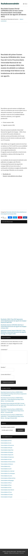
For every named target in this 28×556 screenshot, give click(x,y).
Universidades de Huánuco (7, 464)
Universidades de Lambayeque (8, 473)
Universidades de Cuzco (6, 459)
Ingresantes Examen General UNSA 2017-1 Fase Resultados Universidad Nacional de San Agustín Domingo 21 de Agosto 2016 (13, 332)
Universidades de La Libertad (7, 471)
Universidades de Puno (6, 487)
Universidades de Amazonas (7, 445)
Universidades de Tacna (6, 492)
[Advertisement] (14, 38)
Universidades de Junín (6, 468)
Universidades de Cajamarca (7, 457)
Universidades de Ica (5, 466)
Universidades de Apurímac (7, 450)
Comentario (4, 349)
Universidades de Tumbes (7, 494)
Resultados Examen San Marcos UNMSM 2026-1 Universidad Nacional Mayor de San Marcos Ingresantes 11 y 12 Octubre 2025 (14, 393)
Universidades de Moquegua (7, 480)
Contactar (21, 553)
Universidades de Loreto (6, 475)
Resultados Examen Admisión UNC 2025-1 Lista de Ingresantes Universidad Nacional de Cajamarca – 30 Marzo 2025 (13, 405)
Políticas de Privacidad (14, 553)
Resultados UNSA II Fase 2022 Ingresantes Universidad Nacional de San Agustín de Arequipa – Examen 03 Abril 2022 (14, 320)
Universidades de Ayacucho (7, 454)
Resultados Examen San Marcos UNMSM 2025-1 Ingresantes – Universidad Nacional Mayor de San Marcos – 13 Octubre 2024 (12, 410)
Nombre (3, 367)
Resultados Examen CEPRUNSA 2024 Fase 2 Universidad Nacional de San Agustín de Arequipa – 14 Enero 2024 (14, 326)
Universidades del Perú (6, 440)
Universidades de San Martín (7, 489)
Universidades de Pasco (6, 482)
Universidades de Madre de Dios (8, 478)
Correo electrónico (6, 374)
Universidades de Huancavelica (8, 461)
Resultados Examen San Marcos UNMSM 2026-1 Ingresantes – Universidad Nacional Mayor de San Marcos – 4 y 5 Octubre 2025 (12, 399)
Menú (26, 3)
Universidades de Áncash (6, 447)
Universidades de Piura (6, 485)
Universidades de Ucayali (6, 497)
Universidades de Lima (6, 443)
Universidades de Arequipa (7, 452)
